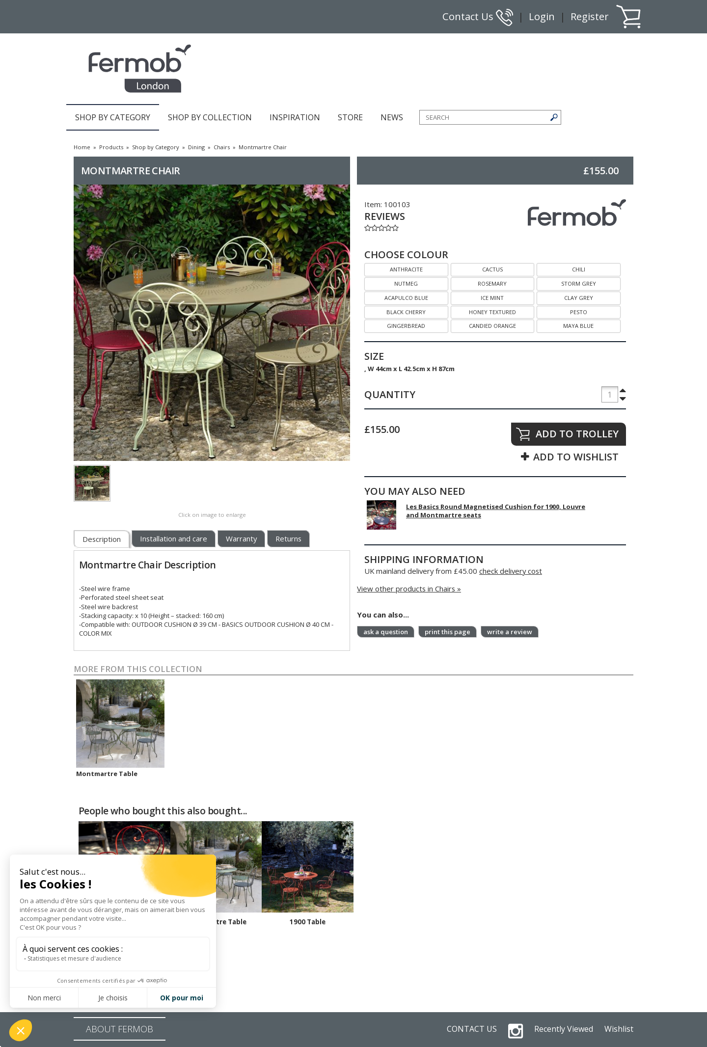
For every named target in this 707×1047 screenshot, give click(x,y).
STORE (350, 117)
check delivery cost (510, 571)
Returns (288, 538)
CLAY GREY (565, 296)
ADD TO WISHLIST (576, 456)
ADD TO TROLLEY (577, 433)
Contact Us (477, 16)
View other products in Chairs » (409, 588)
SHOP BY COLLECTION (210, 117)
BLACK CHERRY (395, 311)
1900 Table (308, 921)
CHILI (561, 268)
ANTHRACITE (393, 268)
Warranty (241, 538)
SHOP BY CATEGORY (112, 117)
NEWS (392, 117)
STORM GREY (566, 282)
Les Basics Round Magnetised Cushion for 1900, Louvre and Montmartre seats (495, 510)
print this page (447, 631)
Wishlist (618, 1028)
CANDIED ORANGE (483, 324)
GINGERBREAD (394, 324)
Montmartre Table (106, 773)
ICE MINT (477, 296)
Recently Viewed (563, 1028)
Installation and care (173, 538)
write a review (509, 631)
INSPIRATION (295, 117)
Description (101, 539)
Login (542, 16)
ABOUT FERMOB (119, 1029)
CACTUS (477, 268)
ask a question (385, 631)
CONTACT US (472, 1028)
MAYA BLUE (565, 324)
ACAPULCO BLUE (396, 296)
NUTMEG (391, 282)
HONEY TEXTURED (483, 311)
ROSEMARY (479, 282)
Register (590, 16)
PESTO (562, 311)
